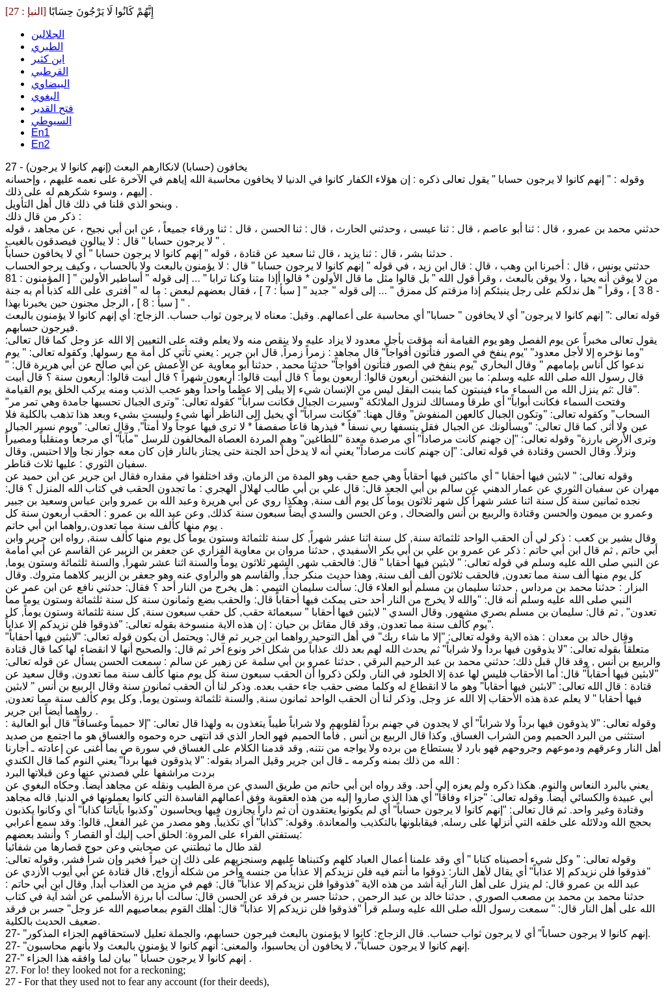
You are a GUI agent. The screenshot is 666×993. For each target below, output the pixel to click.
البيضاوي (50, 83)
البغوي (45, 96)
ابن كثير (47, 58)
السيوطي (51, 120)
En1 (40, 132)
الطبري (47, 46)
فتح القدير (52, 108)
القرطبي (49, 71)
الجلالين (47, 34)
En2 (40, 144)
